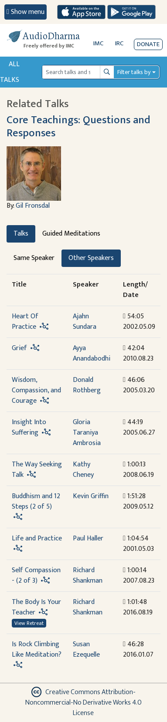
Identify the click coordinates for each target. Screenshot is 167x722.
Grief (19, 348)
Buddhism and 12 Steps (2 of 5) (36, 501)
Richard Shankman (87, 575)
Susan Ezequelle (86, 649)
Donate (148, 44)
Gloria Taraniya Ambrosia (87, 432)
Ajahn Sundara (84, 321)
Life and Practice (37, 538)
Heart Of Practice (25, 321)
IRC (119, 43)
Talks (21, 234)
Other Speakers (91, 258)
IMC (98, 43)
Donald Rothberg (87, 385)
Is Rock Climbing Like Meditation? (36, 649)
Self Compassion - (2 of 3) (36, 575)
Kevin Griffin (91, 496)
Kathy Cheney (83, 470)
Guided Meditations (71, 234)
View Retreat (29, 623)
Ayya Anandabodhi (91, 353)
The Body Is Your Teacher (36, 607)
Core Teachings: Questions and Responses (78, 126)
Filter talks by (133, 72)
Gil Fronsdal (33, 206)
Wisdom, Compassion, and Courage (36, 390)
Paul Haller (88, 538)
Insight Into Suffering (29, 427)
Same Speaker (34, 258)
